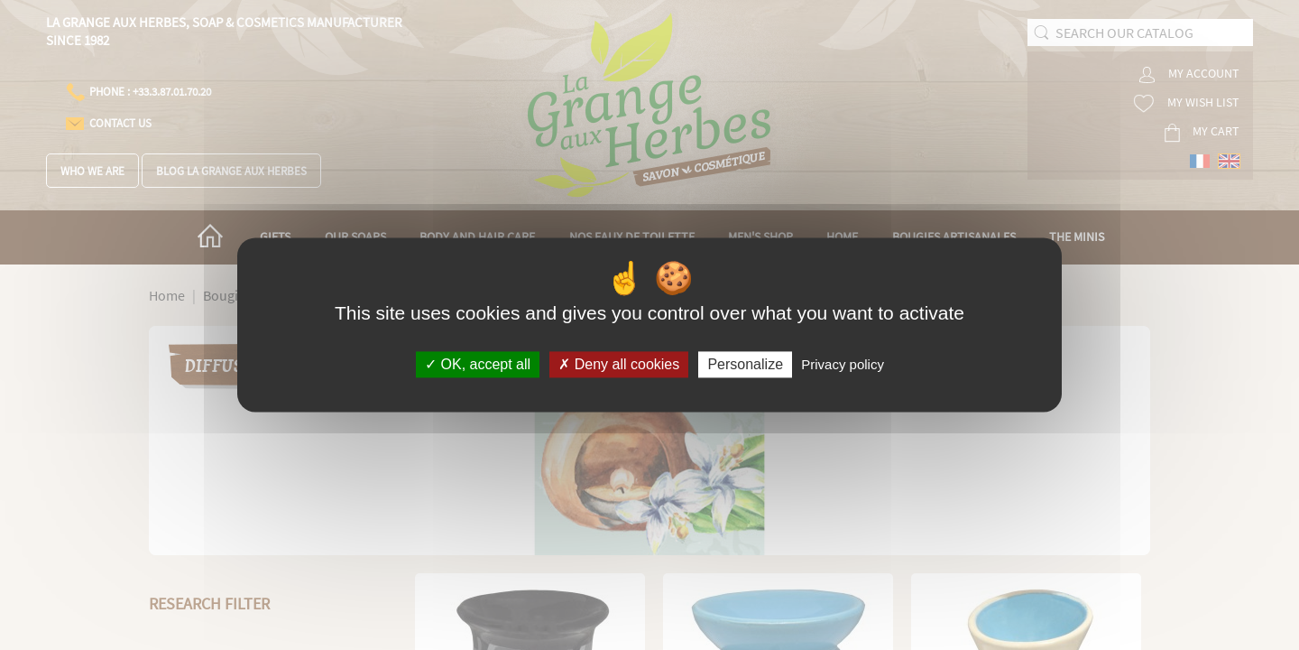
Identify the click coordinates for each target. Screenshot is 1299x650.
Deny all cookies (618, 364)
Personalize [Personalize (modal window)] (745, 364)
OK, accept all (477, 364)
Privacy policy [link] (842, 364)
